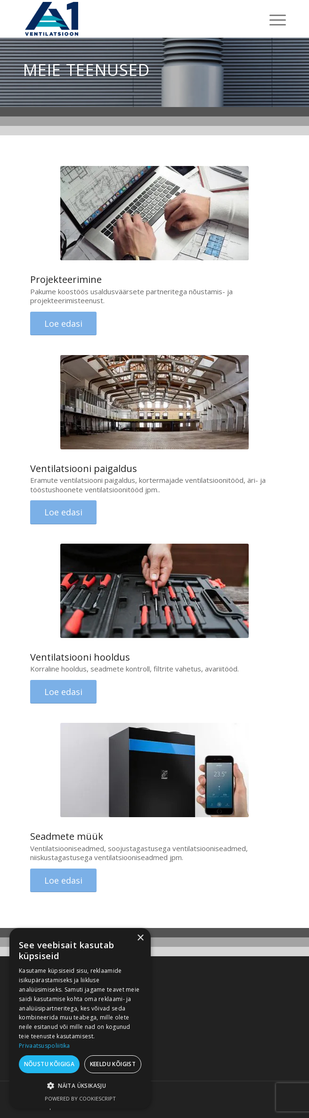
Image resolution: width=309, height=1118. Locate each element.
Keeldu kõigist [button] (113, 1064)
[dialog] (80, 1018)
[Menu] (273, 19)
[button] (80, 1086)
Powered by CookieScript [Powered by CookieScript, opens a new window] (80, 1098)
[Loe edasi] (63, 324)
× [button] (140, 938)
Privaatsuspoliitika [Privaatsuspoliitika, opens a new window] (44, 1046)
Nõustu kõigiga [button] (49, 1064)
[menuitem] (273, 19)
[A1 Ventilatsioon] (128, 19)
